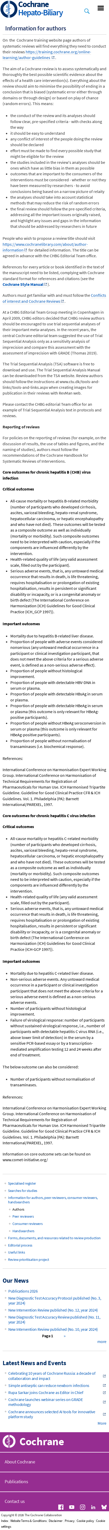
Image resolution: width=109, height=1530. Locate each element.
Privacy (70, 1521)
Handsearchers (23, 1231)
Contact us (15, 1501)
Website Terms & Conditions (28, 1521)
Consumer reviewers (27, 1223)
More (102, 1423)
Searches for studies (22, 1190)
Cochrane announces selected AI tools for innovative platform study (51, 1414)
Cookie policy (85, 1521)
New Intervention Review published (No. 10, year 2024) (53, 1329)
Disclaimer (56, 1521)
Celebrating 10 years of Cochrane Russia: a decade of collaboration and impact (51, 1376)
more (101, 1341)
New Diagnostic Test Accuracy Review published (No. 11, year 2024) (54, 1319)
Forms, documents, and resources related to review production (54, 1238)
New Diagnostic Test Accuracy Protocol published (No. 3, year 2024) (54, 1300)
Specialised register (22, 1183)
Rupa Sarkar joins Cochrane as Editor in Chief (45, 1392)
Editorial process (20, 1245)
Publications (16, 1481)
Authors (18, 1209)
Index (4, 1521)
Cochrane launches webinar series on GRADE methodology (45, 1402)
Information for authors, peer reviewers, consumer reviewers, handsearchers (53, 1199)
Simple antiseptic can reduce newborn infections (48, 1385)
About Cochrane (20, 1462)
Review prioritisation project (28, 1259)
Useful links (16, 1252)
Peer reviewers (23, 1216)
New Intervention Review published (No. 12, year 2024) (53, 1310)
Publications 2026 (23, 1291)
